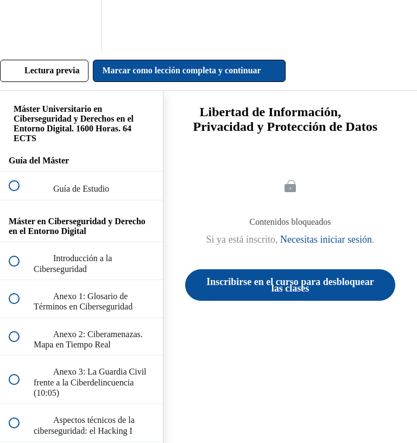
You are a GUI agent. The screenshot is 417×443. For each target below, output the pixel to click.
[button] (20, 26)
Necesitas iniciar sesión (326, 239)
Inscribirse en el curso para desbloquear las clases (290, 285)
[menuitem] (81, 26)
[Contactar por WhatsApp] (388, 414)
